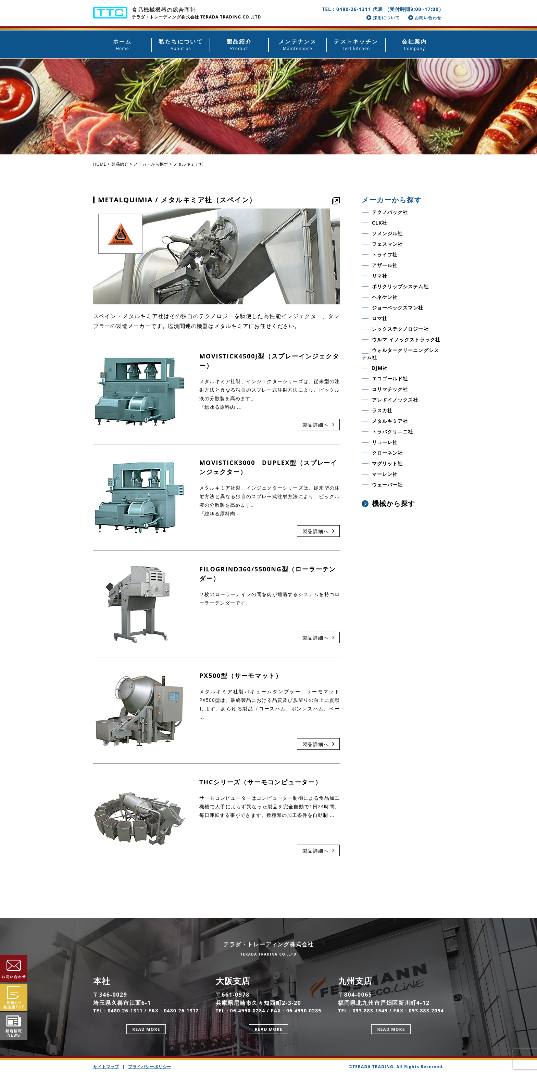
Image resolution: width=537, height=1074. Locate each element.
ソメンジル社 (387, 233)
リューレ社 (385, 442)
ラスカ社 (382, 410)
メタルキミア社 (390, 421)
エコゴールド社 (390, 378)
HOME (99, 164)
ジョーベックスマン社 (398, 307)
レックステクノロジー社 (400, 329)
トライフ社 (385, 254)
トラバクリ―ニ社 (392, 431)
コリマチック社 (390, 389)
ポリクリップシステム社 (400, 286)
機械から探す (388, 503)
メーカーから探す (151, 164)
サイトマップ (106, 1067)
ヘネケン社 (385, 297)
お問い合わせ (424, 18)
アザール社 (385, 265)
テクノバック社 (390, 212)
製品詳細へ (318, 424)
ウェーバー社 (387, 484)
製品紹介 (119, 164)
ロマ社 (379, 318)
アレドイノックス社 (395, 399)
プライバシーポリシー (149, 1067)
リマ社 (379, 276)
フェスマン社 (387, 244)
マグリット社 (387, 463)
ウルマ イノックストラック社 (406, 339)
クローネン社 (387, 453)
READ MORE (146, 1029)
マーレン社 (385, 474)
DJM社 (380, 368)
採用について (383, 18)
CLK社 (379, 222)
